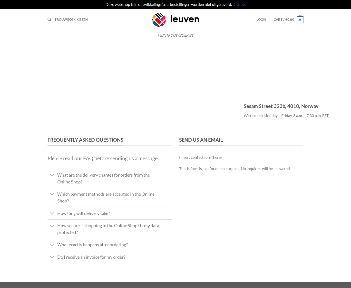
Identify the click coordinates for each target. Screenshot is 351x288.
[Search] (49, 19)
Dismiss (239, 4)
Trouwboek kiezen (71, 19)
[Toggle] (52, 176)
